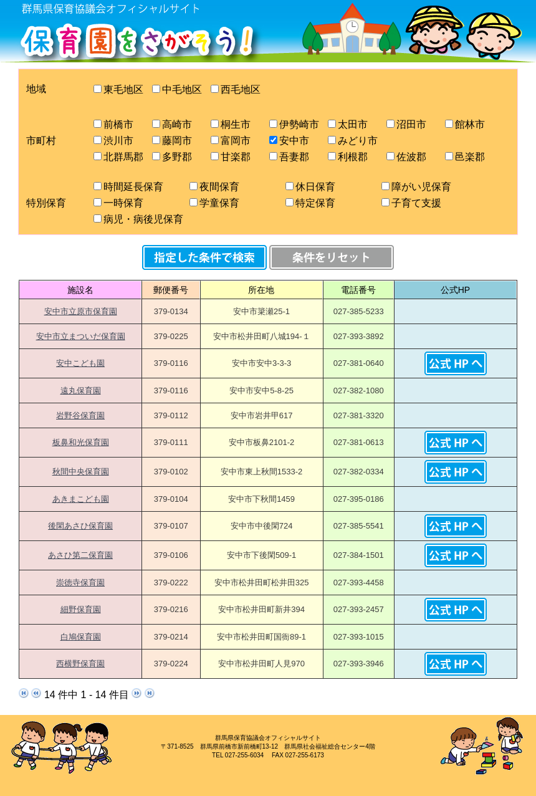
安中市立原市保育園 (80, 311)
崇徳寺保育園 (80, 582)
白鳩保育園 (80, 636)
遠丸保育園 (80, 390)
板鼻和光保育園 (80, 442)
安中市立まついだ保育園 (80, 336)
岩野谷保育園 (80, 415)
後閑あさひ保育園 (80, 525)
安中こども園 (80, 363)
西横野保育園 (80, 663)
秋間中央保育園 (80, 471)
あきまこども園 (80, 499)
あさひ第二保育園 (80, 555)
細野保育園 (80, 609)
